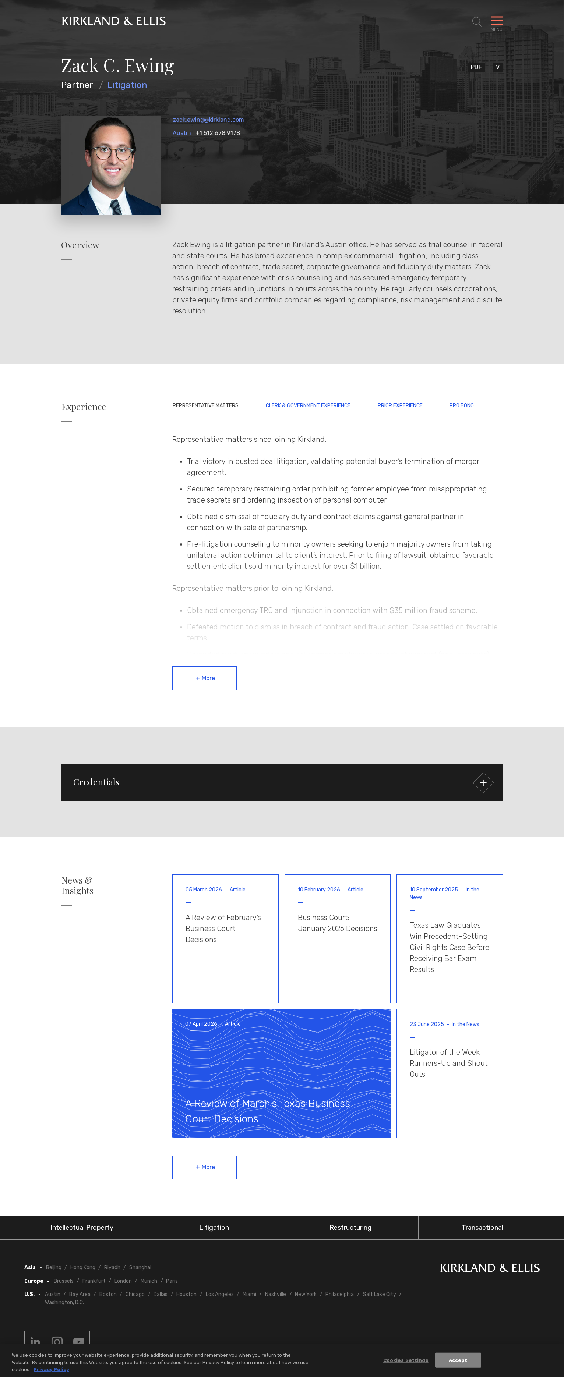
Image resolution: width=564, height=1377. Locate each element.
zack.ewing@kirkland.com (208, 119)
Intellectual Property (81, 1228)
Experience (83, 406)
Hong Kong (82, 1267)
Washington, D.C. (64, 1302)
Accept (458, 1360)
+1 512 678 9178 (217, 132)
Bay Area (80, 1294)
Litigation (127, 85)
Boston (108, 1294)
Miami (249, 1294)
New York (306, 1294)
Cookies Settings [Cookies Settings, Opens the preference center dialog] (406, 1360)
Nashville (275, 1294)
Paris (172, 1281)
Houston (186, 1294)
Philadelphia (339, 1294)
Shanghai (140, 1267)
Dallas (161, 1294)
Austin (182, 132)
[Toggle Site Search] (477, 22)
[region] (282, 1360)
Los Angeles (220, 1294)
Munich (149, 1281)
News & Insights (77, 885)
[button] (282, 782)
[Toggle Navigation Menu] (496, 22)
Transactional (482, 1228)
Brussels (64, 1281)
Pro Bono (462, 405)
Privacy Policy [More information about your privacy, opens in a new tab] (51, 1369)
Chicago (135, 1294)
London (123, 1281)
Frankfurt (94, 1281)
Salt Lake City (379, 1294)
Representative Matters (206, 405)
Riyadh (112, 1267)
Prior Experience (400, 405)
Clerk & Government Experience (308, 405)
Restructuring (350, 1228)
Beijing (53, 1267)
